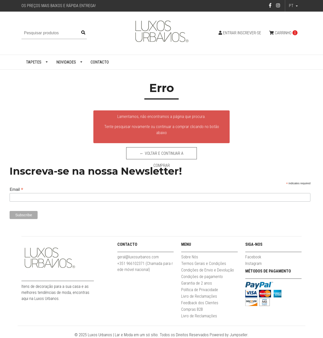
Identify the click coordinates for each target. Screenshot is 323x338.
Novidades (66, 62)
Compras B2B (192, 309)
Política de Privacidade (199, 289)
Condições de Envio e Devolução (207, 270)
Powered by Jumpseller (229, 334)
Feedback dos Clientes (199, 302)
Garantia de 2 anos (196, 283)
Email (16, 189)
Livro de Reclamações (199, 296)
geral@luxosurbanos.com (138, 257)
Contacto (100, 62)
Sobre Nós (189, 257)
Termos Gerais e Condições (203, 263)
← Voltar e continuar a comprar (161, 155)
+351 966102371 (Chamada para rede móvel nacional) (145, 266)
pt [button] (291, 5)
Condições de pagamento (202, 276)
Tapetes (33, 62)
